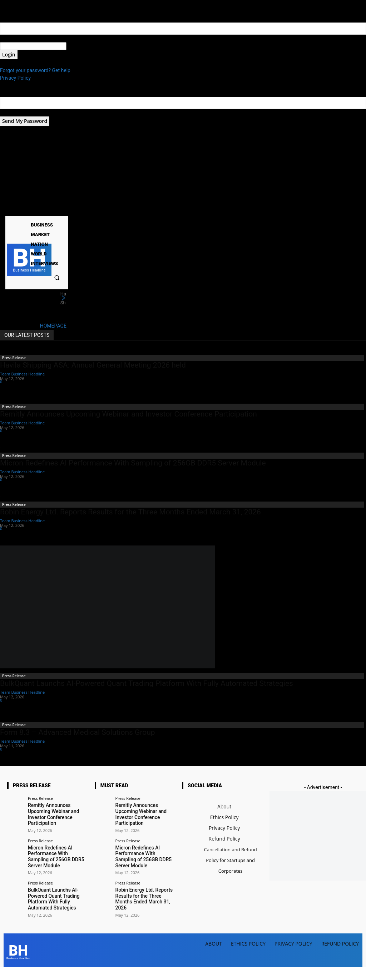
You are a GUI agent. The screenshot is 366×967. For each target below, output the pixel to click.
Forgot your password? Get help (35, 70)
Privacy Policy (15, 78)
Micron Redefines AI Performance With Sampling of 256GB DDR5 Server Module (133, 463)
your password (82, 46)
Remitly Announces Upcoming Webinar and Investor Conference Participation (128, 414)
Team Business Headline (22, 374)
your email (11, 112)
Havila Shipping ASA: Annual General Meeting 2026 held (93, 365)
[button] (57, 277)
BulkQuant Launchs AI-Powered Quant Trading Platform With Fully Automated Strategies (146, 683)
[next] (63, 298)
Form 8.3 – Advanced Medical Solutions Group (77, 732)
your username (16, 38)
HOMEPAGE (53, 326)
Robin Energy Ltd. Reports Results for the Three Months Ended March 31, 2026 (130, 512)
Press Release (14, 357)
